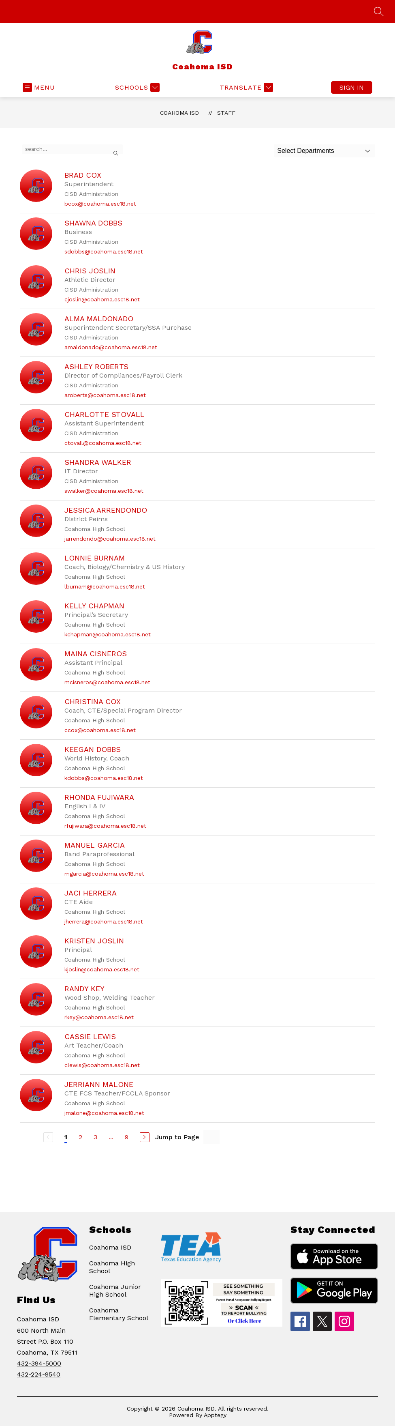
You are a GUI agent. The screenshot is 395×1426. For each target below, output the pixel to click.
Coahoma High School (112, 1267)
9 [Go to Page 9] (126, 1137)
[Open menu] (39, 87)
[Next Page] (144, 1137)
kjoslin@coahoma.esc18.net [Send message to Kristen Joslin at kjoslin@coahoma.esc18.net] (101, 969)
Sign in (351, 87)
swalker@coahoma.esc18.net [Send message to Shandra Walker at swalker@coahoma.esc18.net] (103, 491)
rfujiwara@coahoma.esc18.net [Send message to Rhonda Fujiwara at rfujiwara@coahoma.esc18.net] (105, 826)
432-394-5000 (39, 1363)
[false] (72, 149)
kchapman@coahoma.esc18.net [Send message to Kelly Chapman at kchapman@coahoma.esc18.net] (107, 634)
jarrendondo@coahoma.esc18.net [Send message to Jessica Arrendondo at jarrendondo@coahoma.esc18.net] (110, 538)
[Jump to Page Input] (211, 1137)
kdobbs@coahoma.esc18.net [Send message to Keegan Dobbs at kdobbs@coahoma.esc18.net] (103, 778)
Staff (226, 113)
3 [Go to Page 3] (95, 1137)
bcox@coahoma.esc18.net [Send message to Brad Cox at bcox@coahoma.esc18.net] (100, 203)
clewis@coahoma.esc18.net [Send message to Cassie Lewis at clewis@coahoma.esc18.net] (102, 1065)
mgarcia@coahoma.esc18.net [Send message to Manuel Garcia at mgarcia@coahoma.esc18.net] (104, 873)
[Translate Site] (245, 87)
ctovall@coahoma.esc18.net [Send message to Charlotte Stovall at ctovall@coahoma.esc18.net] (102, 443)
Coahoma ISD (179, 113)
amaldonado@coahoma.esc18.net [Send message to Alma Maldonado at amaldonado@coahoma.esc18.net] (110, 347)
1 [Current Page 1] (65, 1137)
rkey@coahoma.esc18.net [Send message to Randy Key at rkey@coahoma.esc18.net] (99, 1017)
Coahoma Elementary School (118, 1314)
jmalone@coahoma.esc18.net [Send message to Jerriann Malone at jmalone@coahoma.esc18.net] (104, 1113)
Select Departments (305, 150)
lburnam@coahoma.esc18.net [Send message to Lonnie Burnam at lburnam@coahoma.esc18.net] (104, 586)
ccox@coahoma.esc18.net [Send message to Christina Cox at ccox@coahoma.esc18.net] (100, 730)
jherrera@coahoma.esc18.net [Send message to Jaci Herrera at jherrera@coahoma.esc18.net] (103, 921)
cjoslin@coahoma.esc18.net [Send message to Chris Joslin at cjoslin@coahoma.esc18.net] (102, 299)
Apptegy (215, 1415)
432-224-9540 (38, 1374)
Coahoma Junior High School (115, 1290)
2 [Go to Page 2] (80, 1137)
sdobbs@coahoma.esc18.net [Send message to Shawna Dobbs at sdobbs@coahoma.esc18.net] (103, 251)
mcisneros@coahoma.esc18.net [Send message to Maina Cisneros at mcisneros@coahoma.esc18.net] (107, 682)
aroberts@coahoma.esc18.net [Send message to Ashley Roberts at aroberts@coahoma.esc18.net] (105, 395)
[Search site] (379, 11)
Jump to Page (177, 1137)
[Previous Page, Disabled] (48, 1137)
